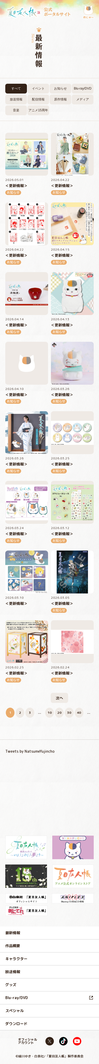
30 (69, 712)
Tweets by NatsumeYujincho (30, 751)
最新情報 (12, 932)
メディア (82, 99)
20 (59, 712)
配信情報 (38, 99)
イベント (38, 88)
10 (50, 712)
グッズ (10, 984)
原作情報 (60, 99)
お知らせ (60, 88)
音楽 (16, 110)
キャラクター (16, 958)
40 (79, 712)
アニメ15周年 (38, 110)
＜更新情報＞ (16, 185)
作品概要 (12, 945)
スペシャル (14, 1010)
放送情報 (16, 99)
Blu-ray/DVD (83, 88)
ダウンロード (16, 1023)
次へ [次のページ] (59, 698)
